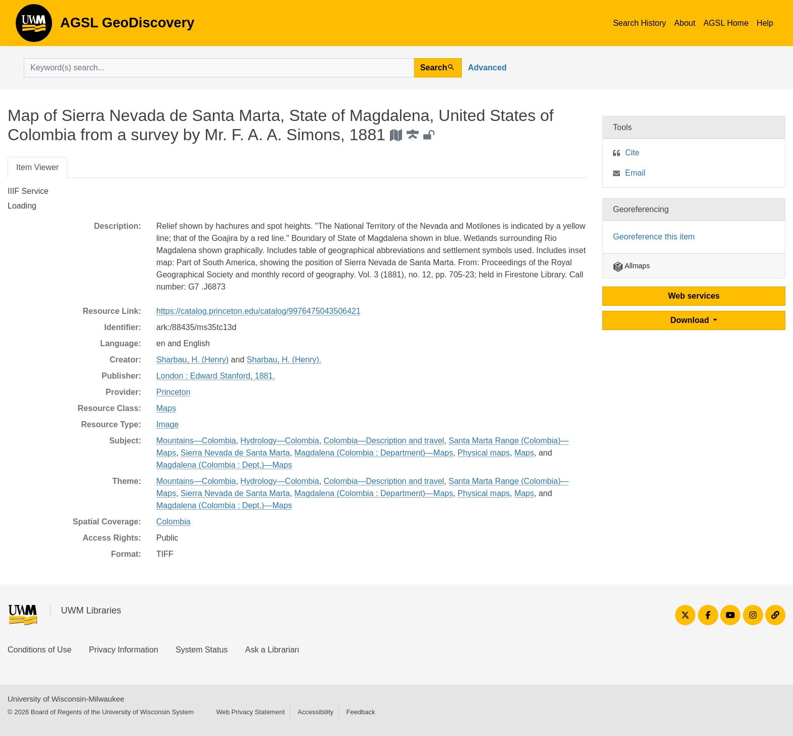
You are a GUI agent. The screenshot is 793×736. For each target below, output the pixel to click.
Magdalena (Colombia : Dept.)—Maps (224, 465)
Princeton (173, 392)
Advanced (487, 67)
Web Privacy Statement (250, 712)
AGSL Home (725, 23)
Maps (166, 408)
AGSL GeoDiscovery (34, 26)
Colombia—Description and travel (384, 440)
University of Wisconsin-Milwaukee (66, 698)
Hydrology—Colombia (279, 440)
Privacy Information (123, 649)
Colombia (173, 521)
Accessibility (315, 712)
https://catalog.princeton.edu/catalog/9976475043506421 (258, 311)
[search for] (219, 67)
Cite (632, 152)
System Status (201, 649)
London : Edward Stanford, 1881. (215, 376)
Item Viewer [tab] (37, 167)
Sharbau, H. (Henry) (192, 359)
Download (691, 320)
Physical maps (484, 452)
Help (765, 23)
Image (167, 424)
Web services (694, 296)
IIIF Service (28, 191)
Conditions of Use (39, 649)
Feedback (360, 712)
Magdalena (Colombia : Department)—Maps (373, 452)
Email (635, 173)
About (684, 23)
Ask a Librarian (272, 649)
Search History (639, 23)
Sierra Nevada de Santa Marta (235, 452)
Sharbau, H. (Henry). (284, 359)
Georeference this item (654, 236)
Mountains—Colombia (196, 440)
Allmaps (631, 266)
